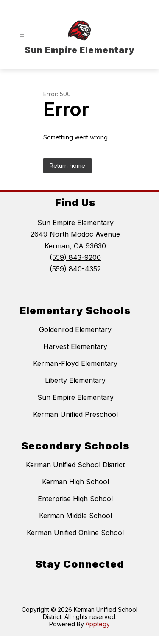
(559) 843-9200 (75, 257)
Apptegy (98, 624)
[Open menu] (22, 35)
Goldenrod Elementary (75, 329)
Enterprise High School (75, 498)
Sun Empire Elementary (75, 397)
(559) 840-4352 (75, 269)
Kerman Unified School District (75, 464)
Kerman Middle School (75, 515)
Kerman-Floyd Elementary (75, 363)
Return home (67, 165)
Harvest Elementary (75, 346)
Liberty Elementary (75, 380)
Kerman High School (75, 481)
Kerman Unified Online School (75, 532)
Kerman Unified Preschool (75, 414)
